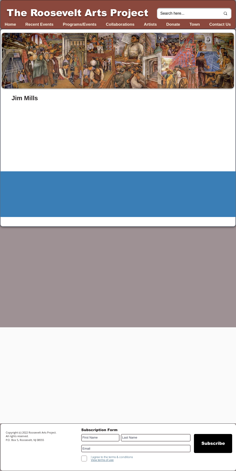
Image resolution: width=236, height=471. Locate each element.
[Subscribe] (213, 443)
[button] (118, 60)
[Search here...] (187, 13)
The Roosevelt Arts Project (77, 12)
